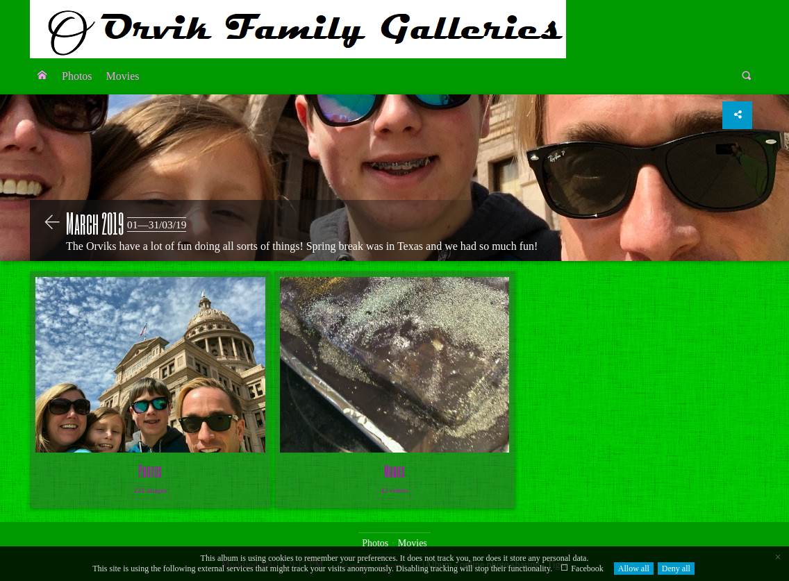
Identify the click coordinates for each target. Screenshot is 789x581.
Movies (123, 76)
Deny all (676, 568)
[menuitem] (42, 76)
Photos (77, 76)
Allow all (633, 568)
